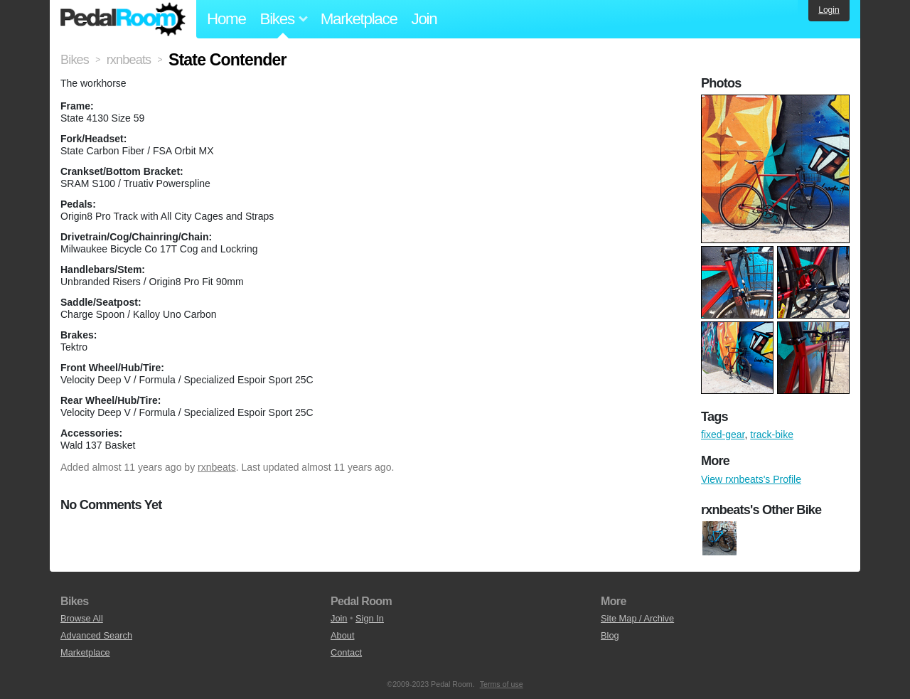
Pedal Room (123, 19)
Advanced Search (96, 635)
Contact (346, 652)
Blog (610, 635)
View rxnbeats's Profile (751, 479)
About (342, 635)
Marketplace (359, 19)
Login (828, 10)
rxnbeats (217, 467)
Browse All (81, 618)
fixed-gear (722, 434)
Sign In (369, 618)
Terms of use (501, 684)
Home (226, 19)
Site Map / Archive (637, 618)
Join (424, 19)
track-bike (771, 434)
